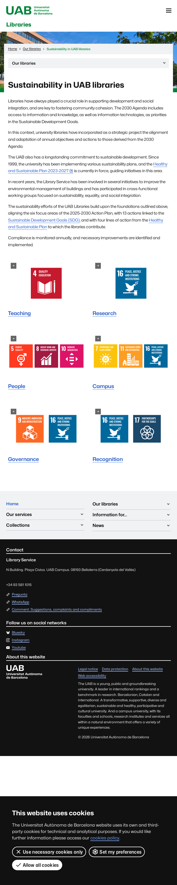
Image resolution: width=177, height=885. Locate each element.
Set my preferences (117, 852)
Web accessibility (92, 676)
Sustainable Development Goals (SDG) (44, 220)
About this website (147, 670)
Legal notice (88, 670)
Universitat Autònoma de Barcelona (30, 11)
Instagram (21, 641)
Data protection (115, 670)
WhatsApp (20, 603)
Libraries (20, 24)
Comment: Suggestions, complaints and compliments (57, 610)
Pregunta (19, 595)
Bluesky (18, 633)
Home (12, 505)
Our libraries (89, 64)
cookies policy (104, 837)
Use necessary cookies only (49, 852)
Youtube (19, 648)
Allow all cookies (37, 865)
